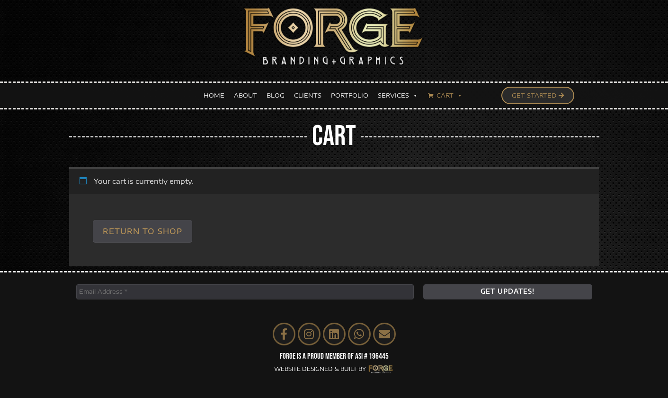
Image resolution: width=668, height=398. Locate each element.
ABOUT (245, 91)
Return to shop (142, 231)
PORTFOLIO (349, 91)
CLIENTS (307, 91)
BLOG (276, 91)
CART (449, 91)
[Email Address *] (245, 291)
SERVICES (398, 91)
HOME (214, 91)
